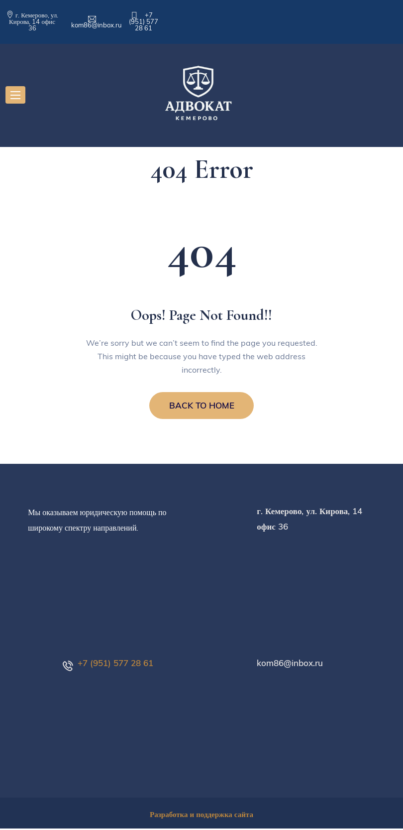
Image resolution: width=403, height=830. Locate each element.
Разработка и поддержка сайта (201, 816)
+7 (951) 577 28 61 (143, 21)
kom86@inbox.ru (96, 25)
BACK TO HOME (202, 406)
